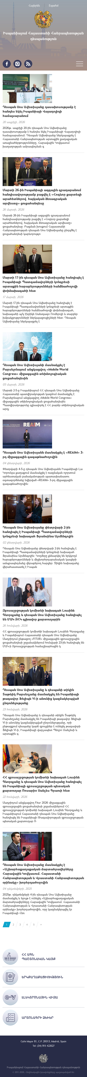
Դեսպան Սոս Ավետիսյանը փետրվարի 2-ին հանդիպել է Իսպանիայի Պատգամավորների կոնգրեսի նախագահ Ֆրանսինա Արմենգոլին (38, 531)
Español (53, 5)
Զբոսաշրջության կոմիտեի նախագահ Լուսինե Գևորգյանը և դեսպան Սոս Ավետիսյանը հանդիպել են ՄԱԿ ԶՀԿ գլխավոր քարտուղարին (42, 614)
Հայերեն (34, 5)
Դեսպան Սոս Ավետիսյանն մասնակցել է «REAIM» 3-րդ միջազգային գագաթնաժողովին (43, 454)
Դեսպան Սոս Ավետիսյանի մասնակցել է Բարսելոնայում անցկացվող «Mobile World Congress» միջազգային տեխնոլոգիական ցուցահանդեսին (35, 371)
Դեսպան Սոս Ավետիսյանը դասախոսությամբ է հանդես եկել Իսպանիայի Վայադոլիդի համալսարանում (39, 111)
